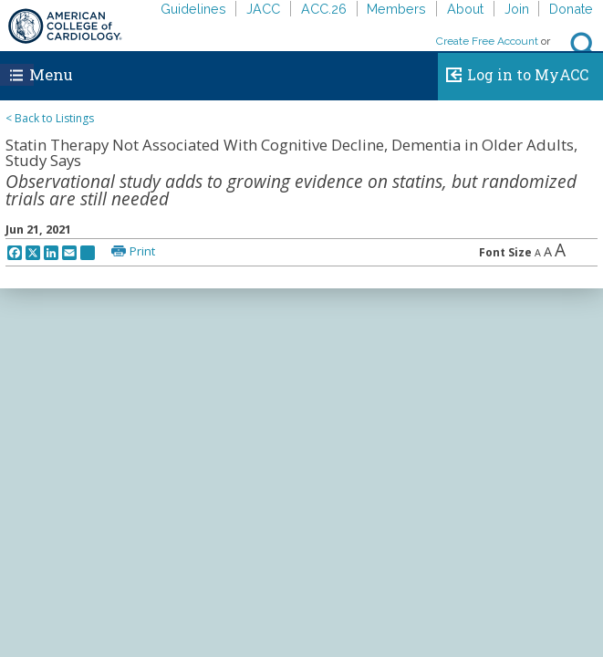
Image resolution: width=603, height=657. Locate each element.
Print (142, 251)
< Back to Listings (49, 118)
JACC (263, 8)
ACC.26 (324, 8)
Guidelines (193, 8)
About (465, 8)
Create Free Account (487, 41)
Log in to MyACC (513, 72)
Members (396, 8)
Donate (571, 8)
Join (516, 8)
